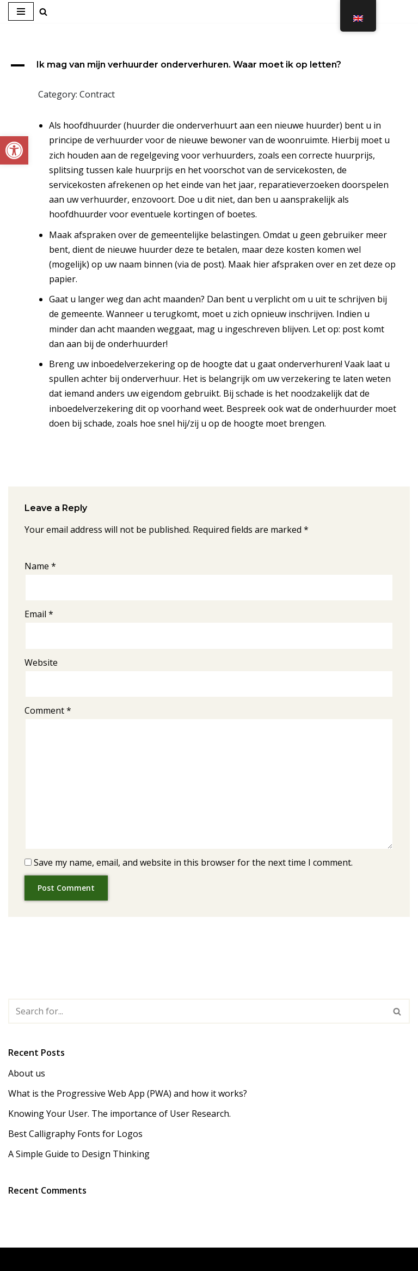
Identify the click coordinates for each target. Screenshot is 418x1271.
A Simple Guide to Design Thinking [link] (79, 1154)
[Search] (196, 1011)
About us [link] (26, 1073)
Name (40, 566)
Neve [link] (157, 1259)
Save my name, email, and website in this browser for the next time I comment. (193, 862)
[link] (14, 150)
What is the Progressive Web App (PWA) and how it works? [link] (127, 1093)
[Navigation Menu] (21, 11)
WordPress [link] (249, 1259)
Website (41, 662)
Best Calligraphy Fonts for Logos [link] (75, 1134)
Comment (47, 710)
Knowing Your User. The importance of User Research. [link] (119, 1114)
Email (38, 614)
